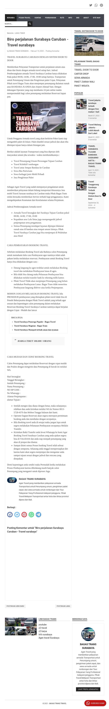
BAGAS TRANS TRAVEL (57, 703)
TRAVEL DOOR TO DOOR (86, 70)
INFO (70, 18)
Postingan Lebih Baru (15, 606)
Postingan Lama (63, 606)
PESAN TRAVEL (25, 18)
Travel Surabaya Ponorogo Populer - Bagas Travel (35, 322)
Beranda (11, 18)
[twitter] (17, 514)
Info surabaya (45, 634)
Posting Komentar (52, 51)
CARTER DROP (81, 74)
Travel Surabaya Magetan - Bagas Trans (30, 326)
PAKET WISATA (81, 85)
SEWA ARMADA (82, 77)
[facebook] (10, 514)
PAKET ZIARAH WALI (84, 81)
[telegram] (38, 514)
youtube (42, 624)
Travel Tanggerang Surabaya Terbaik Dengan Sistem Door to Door (94, 190)
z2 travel (43, 628)
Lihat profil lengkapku (88, 689)
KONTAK (38, 18)
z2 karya (43, 631)
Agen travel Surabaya (49, 637)
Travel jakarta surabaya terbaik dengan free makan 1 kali (94, 106)
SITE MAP (96, 18)
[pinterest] (24, 514)
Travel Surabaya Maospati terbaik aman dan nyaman (36, 330)
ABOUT (86, 18)
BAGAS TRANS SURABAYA (88, 646)
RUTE (62, 18)
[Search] (15, 23)
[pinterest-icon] (101, 5)
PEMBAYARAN (50, 18)
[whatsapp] (31, 514)
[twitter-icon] (91, 5)
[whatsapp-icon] (96, 5)
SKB (77, 18)
